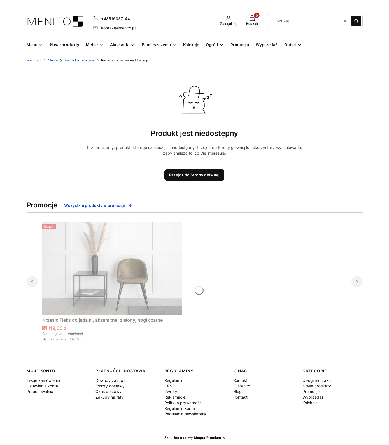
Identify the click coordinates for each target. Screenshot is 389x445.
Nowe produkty (316, 386)
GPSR (169, 386)
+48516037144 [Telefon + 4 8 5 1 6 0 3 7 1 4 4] (115, 18)
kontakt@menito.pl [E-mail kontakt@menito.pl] (118, 27)
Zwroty (170, 391)
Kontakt (241, 380)
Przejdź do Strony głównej (194, 174)
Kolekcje (310, 402)
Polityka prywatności (183, 402)
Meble (53, 60)
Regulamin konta (179, 408)
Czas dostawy (108, 391)
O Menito (242, 386)
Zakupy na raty (109, 397)
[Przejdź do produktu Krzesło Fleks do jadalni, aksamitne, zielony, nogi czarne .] (112, 268)
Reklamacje (174, 397)
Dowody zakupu (110, 380)
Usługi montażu (316, 380)
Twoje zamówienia (43, 380)
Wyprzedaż (313, 397)
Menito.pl (34, 60)
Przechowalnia (40, 391)
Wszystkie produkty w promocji (98, 205)
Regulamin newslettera (185, 413)
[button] (356, 21)
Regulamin (173, 380)
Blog (238, 391)
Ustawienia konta (42, 386)
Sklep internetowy (192, 437)
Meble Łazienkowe (79, 60)
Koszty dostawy (110, 386)
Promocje (311, 391)
